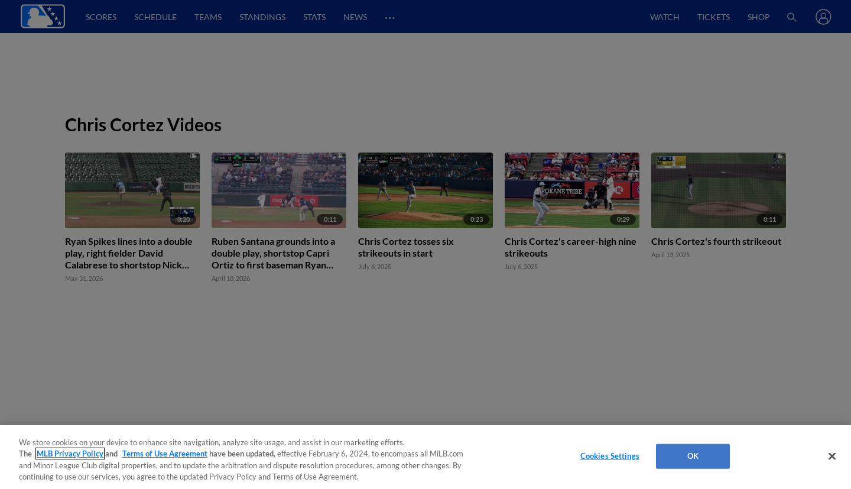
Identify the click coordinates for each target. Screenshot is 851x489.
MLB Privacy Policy (70, 453)
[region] (425, 457)
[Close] (832, 456)
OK (693, 456)
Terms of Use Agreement (164, 453)
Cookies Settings (609, 456)
